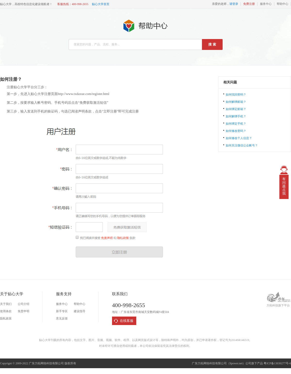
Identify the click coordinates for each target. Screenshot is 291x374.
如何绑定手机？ (236, 123)
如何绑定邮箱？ (236, 109)
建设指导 (79, 311)
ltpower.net (236, 363)
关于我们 (6, 304)
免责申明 (23, 311)
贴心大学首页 (100, 4)
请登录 (233, 4)
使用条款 (6, 311)
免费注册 (249, 4)
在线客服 (126, 321)
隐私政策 (6, 318)
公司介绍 (23, 304)
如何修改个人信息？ (239, 138)
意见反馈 (62, 318)
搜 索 (212, 44)
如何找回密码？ (236, 94)
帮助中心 (282, 4)
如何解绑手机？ (236, 116)
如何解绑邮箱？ (236, 101)
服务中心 (266, 4)
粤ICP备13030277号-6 (277, 363)
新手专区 (62, 311)
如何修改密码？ (236, 131)
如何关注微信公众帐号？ (242, 145)
